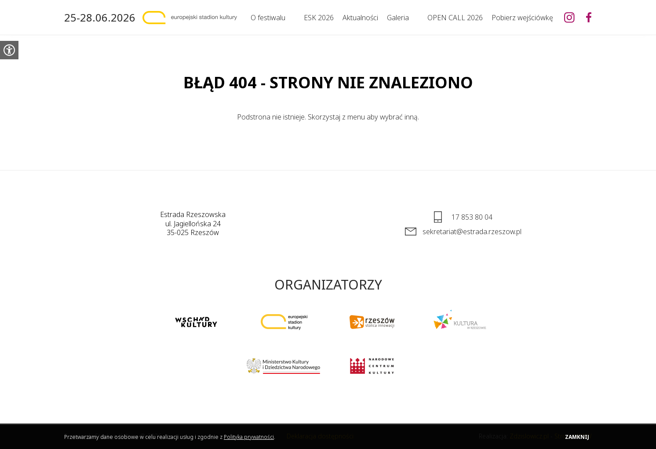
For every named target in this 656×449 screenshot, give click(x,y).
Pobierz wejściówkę (522, 17)
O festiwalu (268, 17)
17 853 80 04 (472, 217)
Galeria (398, 17)
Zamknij (577, 437)
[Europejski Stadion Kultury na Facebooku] (588, 17)
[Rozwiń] (290, 17)
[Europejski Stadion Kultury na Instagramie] (569, 17)
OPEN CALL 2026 (455, 17)
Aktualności (360, 17)
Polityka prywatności (249, 437)
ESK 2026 (319, 17)
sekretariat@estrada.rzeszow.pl (472, 231)
